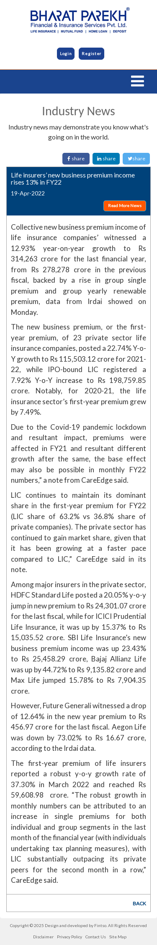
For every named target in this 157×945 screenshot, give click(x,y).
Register (91, 53)
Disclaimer (43, 936)
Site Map (117, 936)
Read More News (125, 205)
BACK (139, 903)
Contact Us (95, 936)
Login (66, 53)
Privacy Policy (69, 936)
